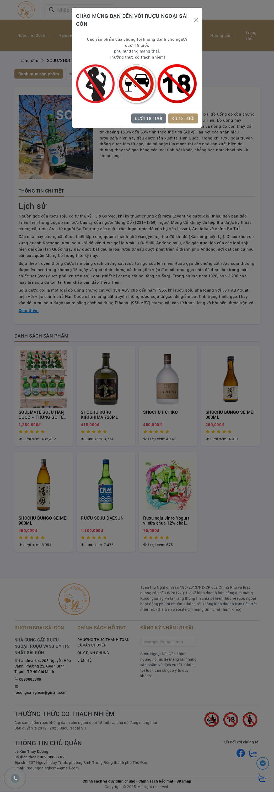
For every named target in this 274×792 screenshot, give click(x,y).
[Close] (196, 20)
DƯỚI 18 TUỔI (149, 118)
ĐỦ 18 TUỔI (183, 118)
